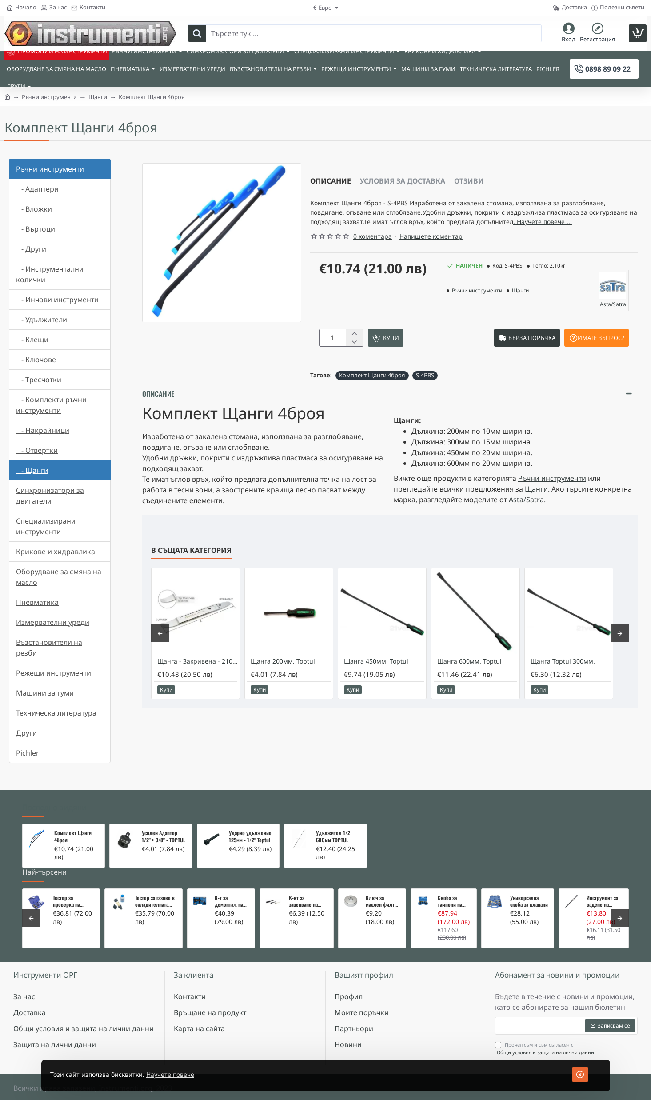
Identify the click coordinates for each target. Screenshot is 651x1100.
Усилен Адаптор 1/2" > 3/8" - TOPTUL (163, 836)
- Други (31, 249)
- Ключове (36, 359)
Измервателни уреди (52, 622)
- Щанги (32, 470)
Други (26, 733)
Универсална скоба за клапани (529, 901)
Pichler (27, 753)
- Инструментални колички (50, 274)
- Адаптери (37, 189)
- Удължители (41, 319)
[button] (421, 354)
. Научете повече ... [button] (384, 235)
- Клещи (32, 339)
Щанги (97, 97)
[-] (354, 359)
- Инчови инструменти (57, 299)
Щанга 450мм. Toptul (376, 679)
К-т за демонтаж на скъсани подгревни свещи (229, 901)
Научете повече (186, 1075)
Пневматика (37, 602)
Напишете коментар (431, 251)
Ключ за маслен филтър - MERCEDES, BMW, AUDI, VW (383, 901)
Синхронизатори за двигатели (50, 495)
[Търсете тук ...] (197, 33)
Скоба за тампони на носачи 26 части (450, 901)
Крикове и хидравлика (55, 551)
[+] (354, 349)
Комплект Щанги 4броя (372, 392)
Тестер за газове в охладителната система (155, 901)
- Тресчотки (38, 379)
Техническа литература (56, 713)
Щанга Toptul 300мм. (563, 679)
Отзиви (469, 181)
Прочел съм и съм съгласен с (545, 1048)
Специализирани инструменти (46, 526)
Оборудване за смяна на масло (58, 577)
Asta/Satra (526, 517)
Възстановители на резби (49, 647)
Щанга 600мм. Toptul (469, 679)
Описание (330, 181)
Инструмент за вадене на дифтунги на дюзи (602, 901)
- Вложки (34, 209)
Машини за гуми (45, 693)
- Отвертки (37, 450)
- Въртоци (35, 229)
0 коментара (372, 251)
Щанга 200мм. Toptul (283, 679)
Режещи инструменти (53, 673)
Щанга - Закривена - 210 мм (197, 679)
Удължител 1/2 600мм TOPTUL (333, 836)
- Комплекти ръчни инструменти (51, 405)
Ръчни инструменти (49, 97)
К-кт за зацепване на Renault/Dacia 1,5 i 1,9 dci (307, 901)
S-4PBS (425, 392)
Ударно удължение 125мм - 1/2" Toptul (250, 836)
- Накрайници (42, 430)
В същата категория (191, 567)
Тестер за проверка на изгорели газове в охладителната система (73, 901)
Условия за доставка (402, 181)
